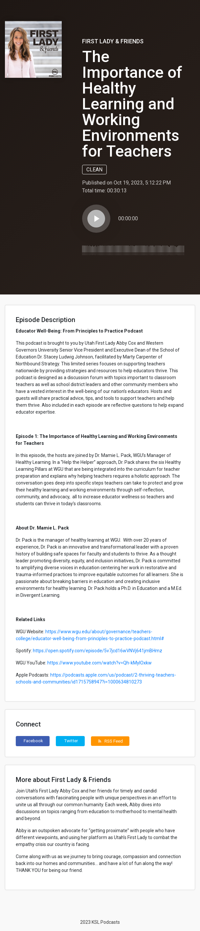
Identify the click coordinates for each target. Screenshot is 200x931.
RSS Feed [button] (110, 741)
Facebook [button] (33, 740)
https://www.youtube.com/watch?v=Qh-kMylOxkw (99, 662)
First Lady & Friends (113, 41)
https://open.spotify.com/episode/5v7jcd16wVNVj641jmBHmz (97, 650)
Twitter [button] (71, 740)
